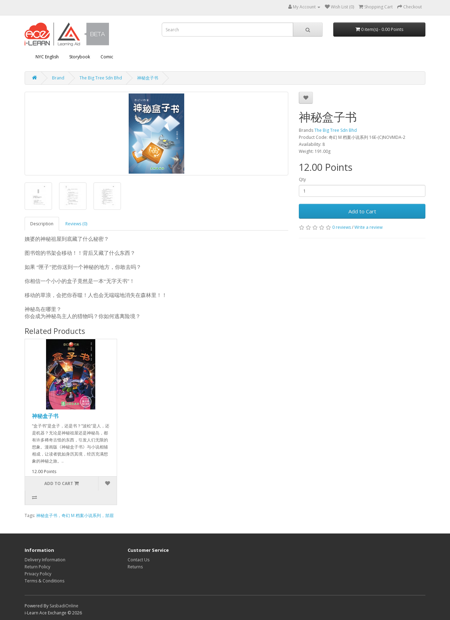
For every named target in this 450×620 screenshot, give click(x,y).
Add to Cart (362, 211)
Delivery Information (45, 560)
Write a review (368, 227)
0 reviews (341, 227)
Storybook (79, 57)
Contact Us (138, 560)
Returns (135, 567)
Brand (58, 78)
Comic (107, 57)
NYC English (47, 57)
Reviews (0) (76, 224)
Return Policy (37, 567)
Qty (302, 179)
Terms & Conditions (44, 581)
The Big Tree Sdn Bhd (100, 78)
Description (41, 224)
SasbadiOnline (64, 606)
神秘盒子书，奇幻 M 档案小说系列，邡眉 (75, 515)
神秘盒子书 (147, 78)
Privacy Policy (38, 574)
